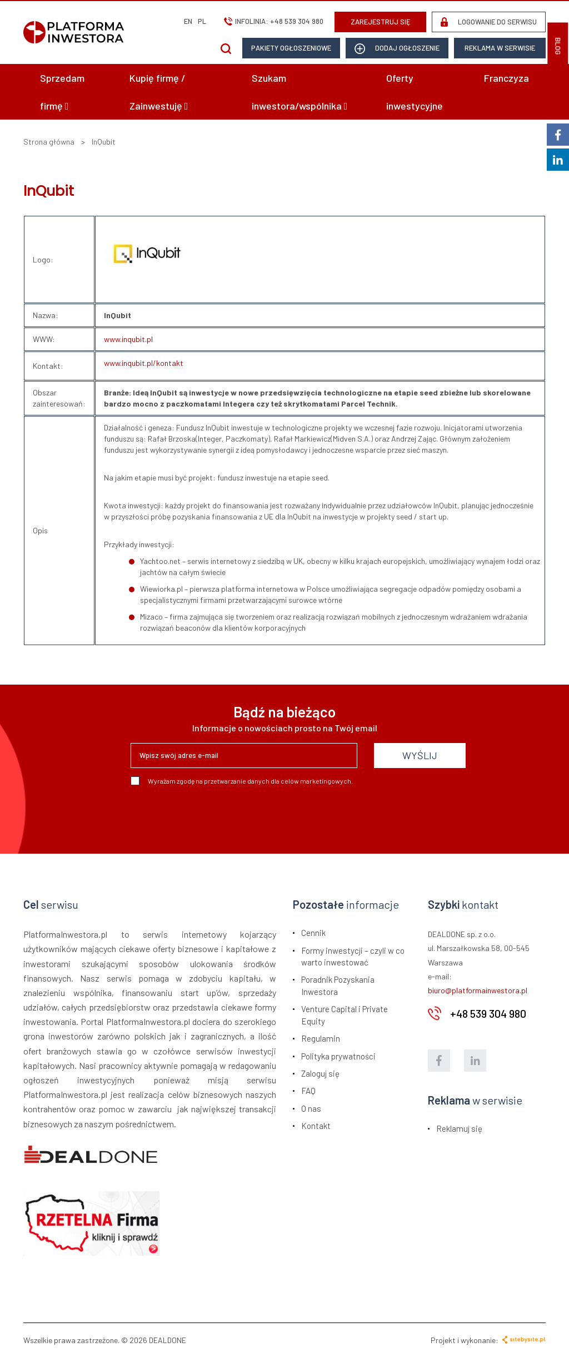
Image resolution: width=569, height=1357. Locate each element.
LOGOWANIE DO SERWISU (489, 22)
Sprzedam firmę (62, 92)
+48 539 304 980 (296, 21)
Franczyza (506, 78)
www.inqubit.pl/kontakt (143, 363)
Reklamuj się (459, 1128)
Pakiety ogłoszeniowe (291, 47)
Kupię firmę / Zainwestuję (158, 92)
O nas (311, 1108)
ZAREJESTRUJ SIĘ (381, 21)
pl (202, 21)
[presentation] (215, 815)
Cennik (313, 933)
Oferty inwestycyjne (414, 92)
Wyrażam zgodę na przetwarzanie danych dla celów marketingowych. (242, 780)
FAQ (308, 1091)
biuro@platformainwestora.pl (477, 990)
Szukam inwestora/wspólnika (300, 92)
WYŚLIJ (419, 755)
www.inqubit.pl (128, 339)
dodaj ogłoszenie (397, 48)
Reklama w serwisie (500, 47)
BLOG (557, 46)
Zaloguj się (320, 1073)
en (188, 21)
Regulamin (320, 1038)
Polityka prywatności (338, 1056)
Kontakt (316, 1126)
